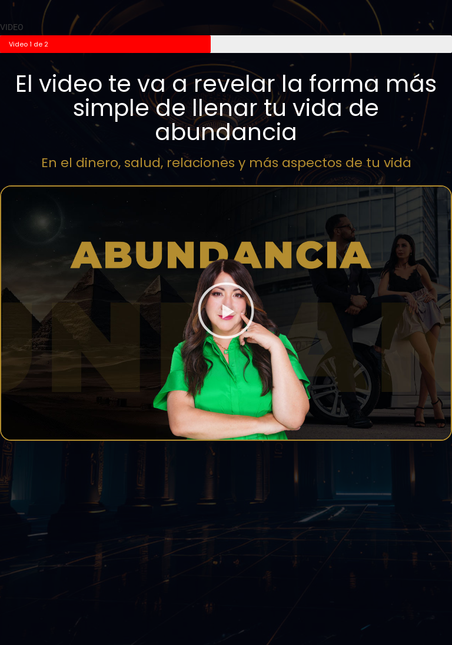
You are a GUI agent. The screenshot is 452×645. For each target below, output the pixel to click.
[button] (226, 313)
